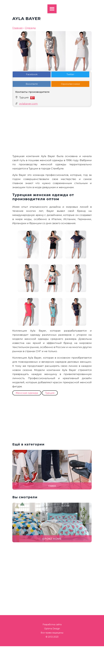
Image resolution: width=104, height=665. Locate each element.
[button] (100, 332)
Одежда (30, 27)
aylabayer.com (28, 103)
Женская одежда (27, 392)
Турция (49, 392)
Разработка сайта (52, 624)
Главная (17, 27)
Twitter (70, 74)
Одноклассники (70, 83)
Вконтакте (32, 83)
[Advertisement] (52, 130)
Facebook (31, 74)
